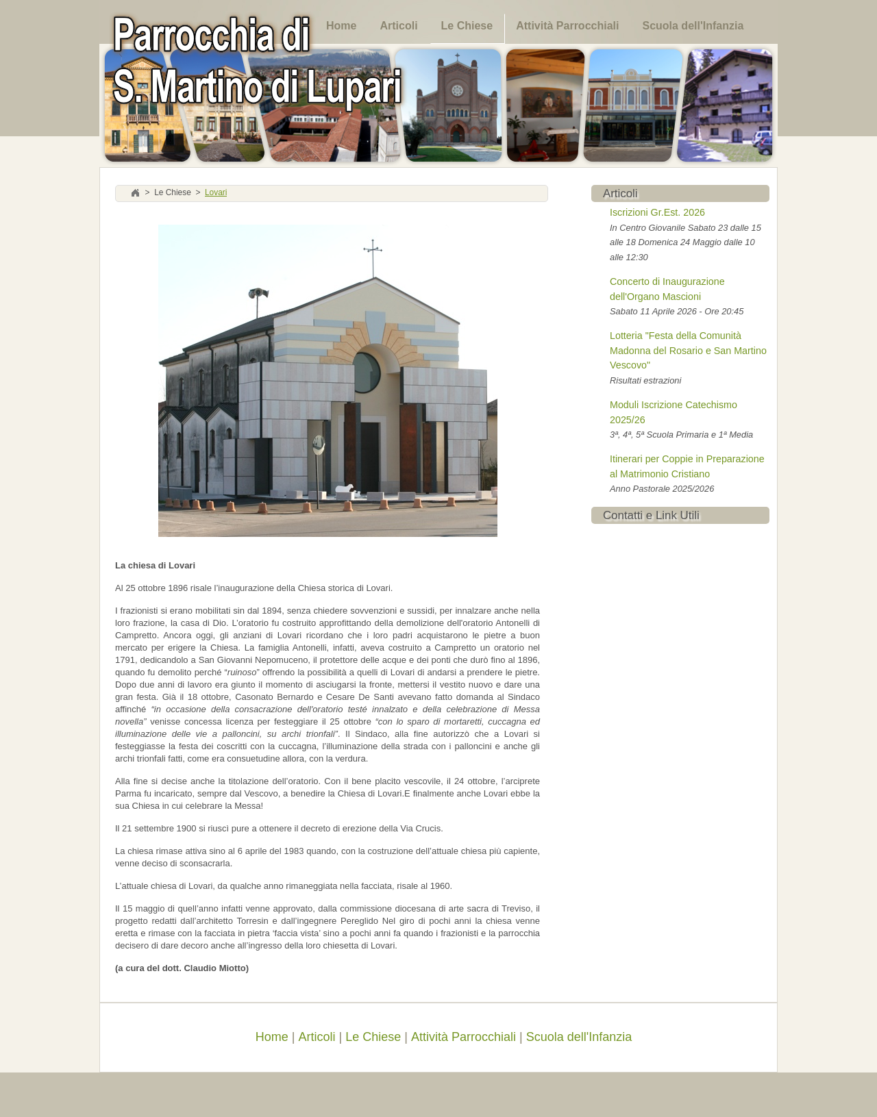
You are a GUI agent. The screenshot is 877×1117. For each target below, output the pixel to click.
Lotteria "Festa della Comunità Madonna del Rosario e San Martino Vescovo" (688, 350)
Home (341, 26)
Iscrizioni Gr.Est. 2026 (657, 212)
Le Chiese (467, 26)
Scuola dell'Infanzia (692, 26)
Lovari (216, 193)
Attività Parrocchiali (567, 26)
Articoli (398, 26)
